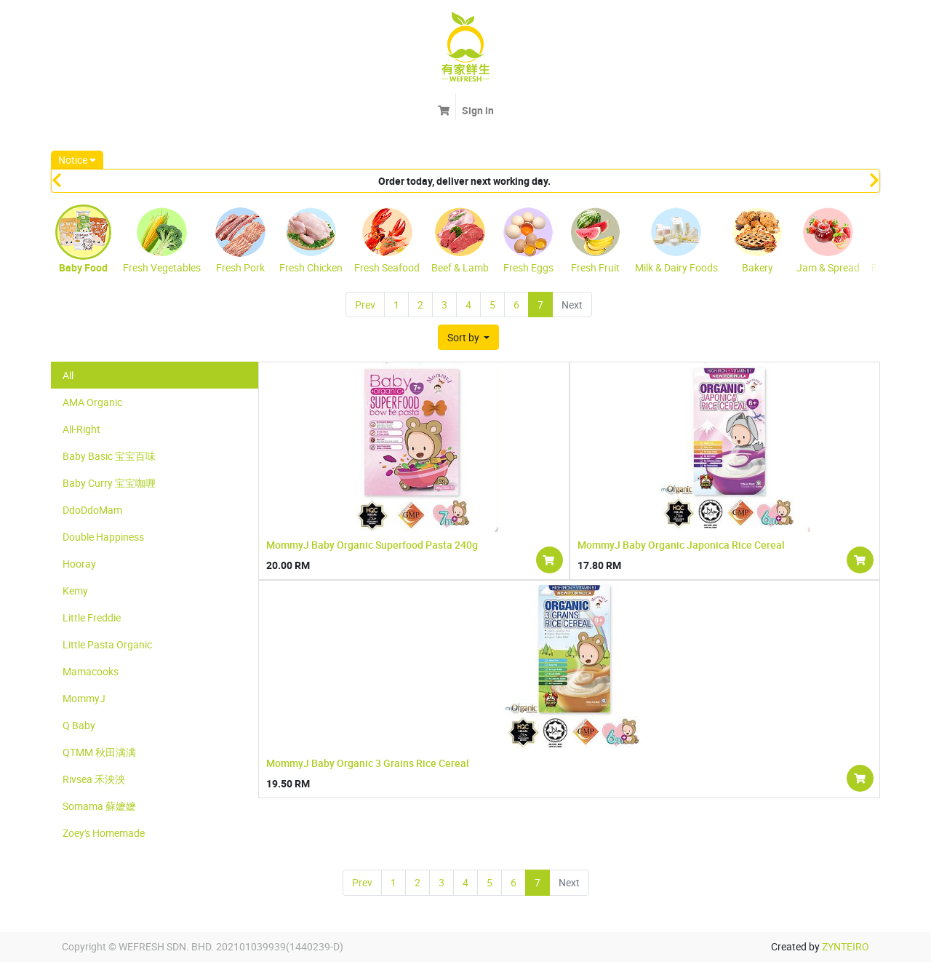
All (68, 375)
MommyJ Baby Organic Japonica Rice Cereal (681, 545)
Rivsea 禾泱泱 (94, 779)
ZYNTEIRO (845, 946)
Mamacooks (91, 671)
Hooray (79, 564)
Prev (365, 304)
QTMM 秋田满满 (99, 752)
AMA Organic (92, 402)
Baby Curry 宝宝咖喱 (109, 483)
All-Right (81, 429)
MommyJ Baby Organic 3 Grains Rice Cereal (367, 763)
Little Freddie (92, 617)
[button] (469, 337)
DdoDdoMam (92, 510)
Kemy (75, 590)
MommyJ (84, 698)
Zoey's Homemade (104, 833)
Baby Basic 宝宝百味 (109, 456)
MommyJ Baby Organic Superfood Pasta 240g (372, 545)
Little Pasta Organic (107, 644)
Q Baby (79, 725)
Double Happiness (103, 537)
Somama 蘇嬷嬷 (99, 806)
